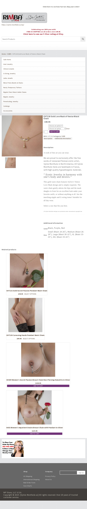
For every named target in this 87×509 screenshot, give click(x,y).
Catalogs (6, 106)
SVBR (9, 54)
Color (46, 125)
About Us (48, 479)
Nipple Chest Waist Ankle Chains (15, 92)
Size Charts (27, 486)
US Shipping (27, 476)
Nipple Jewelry (8, 97)
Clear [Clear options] (68, 129)
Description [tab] (48, 138)
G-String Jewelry (9, 73)
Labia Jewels (8, 78)
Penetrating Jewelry (10, 101)
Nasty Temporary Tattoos (12, 87)
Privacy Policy (50, 476)
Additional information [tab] (63, 138)
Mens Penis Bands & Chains (13, 83)
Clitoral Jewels (8, 69)
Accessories (7, 111)
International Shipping (31, 479)
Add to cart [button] (38, 386)
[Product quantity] (46, 131)
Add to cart (54, 132)
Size (45, 128)
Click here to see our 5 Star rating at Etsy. (43, 34)
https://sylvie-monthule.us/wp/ (13, 25)
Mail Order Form (29, 483)
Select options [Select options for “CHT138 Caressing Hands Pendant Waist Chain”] (29, 339)
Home (4, 54)
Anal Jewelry (8, 64)
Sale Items (7, 60)
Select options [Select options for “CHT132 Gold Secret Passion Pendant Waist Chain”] (30, 294)
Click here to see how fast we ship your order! (61, 7)
